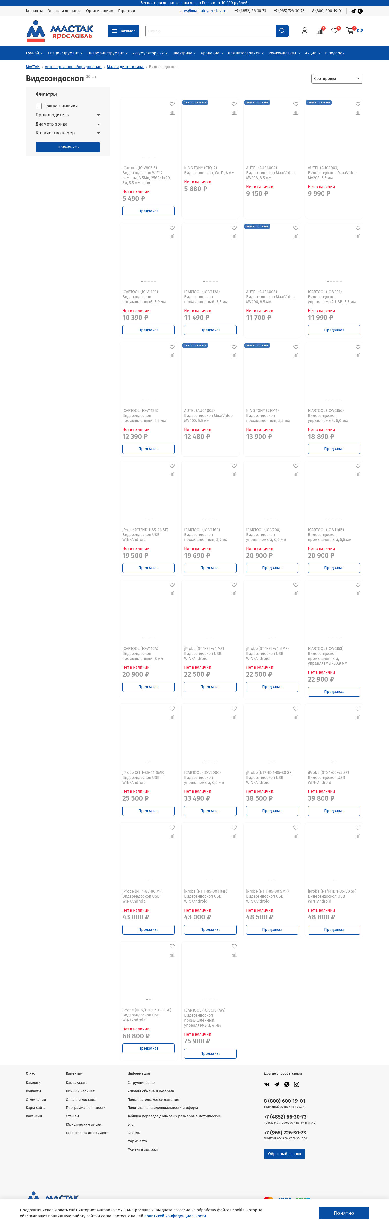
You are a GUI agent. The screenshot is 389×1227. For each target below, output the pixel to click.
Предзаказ (148, 211)
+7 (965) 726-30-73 (289, 10)
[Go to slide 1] (147, 999)
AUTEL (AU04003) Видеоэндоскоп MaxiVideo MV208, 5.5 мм (332, 172)
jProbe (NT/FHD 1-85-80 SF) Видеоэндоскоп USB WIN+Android (332, 896)
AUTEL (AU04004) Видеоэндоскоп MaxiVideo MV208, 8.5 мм (270, 172)
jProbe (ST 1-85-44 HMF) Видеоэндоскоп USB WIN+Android (267, 653)
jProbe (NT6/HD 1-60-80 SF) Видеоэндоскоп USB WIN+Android (146, 1015)
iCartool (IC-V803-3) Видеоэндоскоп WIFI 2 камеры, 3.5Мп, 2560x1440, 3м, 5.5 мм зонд (146, 175)
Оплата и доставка (64, 10)
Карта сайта (35, 1108)
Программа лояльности (86, 1108)
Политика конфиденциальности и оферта (163, 1108)
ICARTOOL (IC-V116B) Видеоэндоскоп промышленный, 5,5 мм (330, 534)
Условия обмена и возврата (151, 1091)
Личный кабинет (80, 1091)
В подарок (334, 53)
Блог (131, 1124)
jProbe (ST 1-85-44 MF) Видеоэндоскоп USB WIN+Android (204, 653)
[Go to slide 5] (155, 281)
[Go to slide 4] (152, 281)
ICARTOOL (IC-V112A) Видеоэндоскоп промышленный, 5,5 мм (206, 296)
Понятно (344, 1213)
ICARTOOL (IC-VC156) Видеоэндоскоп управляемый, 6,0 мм (328, 415)
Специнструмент (65, 53)
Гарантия (126, 10)
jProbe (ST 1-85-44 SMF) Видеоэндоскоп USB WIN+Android (143, 777)
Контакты (34, 10)
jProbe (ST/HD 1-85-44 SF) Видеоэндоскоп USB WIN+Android (145, 534)
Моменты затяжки (143, 1149)
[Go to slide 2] (150, 999)
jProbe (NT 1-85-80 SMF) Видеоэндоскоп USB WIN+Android (267, 896)
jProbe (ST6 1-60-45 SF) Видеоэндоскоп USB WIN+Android (328, 777)
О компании (36, 1100)
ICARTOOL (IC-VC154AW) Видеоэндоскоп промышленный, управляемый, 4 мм (204, 1018)
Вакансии (34, 1116)
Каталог (123, 31)
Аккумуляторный (150, 53)
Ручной (35, 53)
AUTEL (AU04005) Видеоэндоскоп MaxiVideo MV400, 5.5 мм (208, 415)
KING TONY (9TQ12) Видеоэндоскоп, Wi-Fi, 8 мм (209, 170)
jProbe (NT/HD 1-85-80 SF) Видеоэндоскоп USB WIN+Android (269, 777)
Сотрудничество (141, 1083)
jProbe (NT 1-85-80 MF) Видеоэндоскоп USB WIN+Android (142, 896)
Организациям (100, 10)
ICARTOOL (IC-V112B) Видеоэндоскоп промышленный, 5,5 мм (144, 415)
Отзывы (72, 1116)
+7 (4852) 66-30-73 (250, 10)
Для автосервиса (246, 53)
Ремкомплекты (285, 53)
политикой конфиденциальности (175, 1216)
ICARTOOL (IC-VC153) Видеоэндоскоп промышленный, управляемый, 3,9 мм (327, 656)
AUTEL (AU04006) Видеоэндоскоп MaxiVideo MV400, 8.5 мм (270, 296)
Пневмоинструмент (107, 53)
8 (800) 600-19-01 (327, 10)
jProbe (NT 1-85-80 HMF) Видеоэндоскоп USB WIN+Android (205, 896)
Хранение (212, 53)
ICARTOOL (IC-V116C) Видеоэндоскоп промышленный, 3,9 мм (206, 534)
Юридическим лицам (84, 1124)
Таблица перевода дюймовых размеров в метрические (174, 1116)
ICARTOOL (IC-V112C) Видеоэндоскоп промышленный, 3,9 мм (144, 296)
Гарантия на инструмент (87, 1133)
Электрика (185, 53)
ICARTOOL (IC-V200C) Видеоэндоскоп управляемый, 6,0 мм (204, 777)
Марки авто (137, 1141)
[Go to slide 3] (149, 281)
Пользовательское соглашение (153, 1100)
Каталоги (33, 1083)
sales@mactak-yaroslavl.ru (203, 10)
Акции (313, 53)
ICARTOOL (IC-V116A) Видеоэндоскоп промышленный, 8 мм (142, 653)
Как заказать (76, 1083)
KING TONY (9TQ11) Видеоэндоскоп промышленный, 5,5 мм (268, 415)
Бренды (134, 1133)
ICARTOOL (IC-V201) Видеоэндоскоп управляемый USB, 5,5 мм (332, 296)
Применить (68, 147)
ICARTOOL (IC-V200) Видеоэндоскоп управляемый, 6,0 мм (266, 534)
